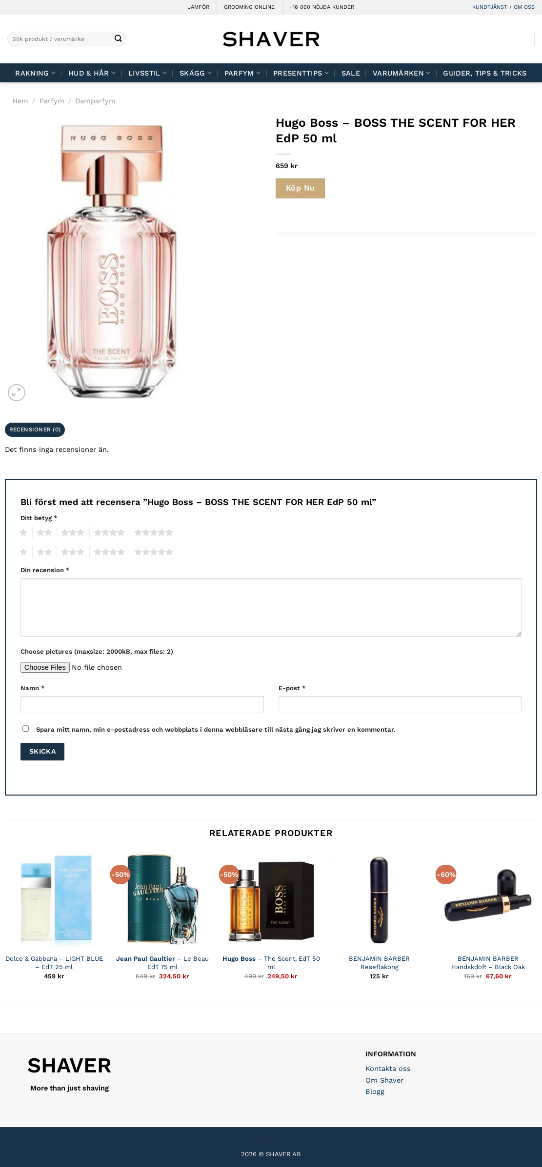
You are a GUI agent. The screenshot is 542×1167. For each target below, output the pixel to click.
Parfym (242, 73)
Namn (32, 688)
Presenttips (301, 73)
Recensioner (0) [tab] (35, 429)
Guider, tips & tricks (484, 73)
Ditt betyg (39, 518)
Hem (20, 101)
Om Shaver (384, 1080)
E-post (292, 688)
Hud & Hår (92, 73)
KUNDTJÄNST (489, 7)
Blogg (374, 1091)
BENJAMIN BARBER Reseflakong (379, 963)
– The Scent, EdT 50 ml (271, 963)
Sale (350, 73)
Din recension (45, 570)
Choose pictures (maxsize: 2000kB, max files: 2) (96, 651)
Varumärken (401, 73)
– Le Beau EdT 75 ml (162, 963)
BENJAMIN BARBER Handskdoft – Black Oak (488, 963)
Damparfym (95, 101)
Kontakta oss (388, 1068)
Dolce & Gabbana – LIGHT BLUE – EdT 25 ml (54, 963)
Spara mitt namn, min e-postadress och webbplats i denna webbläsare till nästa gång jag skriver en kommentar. (216, 729)
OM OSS (524, 7)
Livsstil (147, 73)
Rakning (35, 73)
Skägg (196, 73)
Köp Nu (300, 188)
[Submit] (118, 39)
